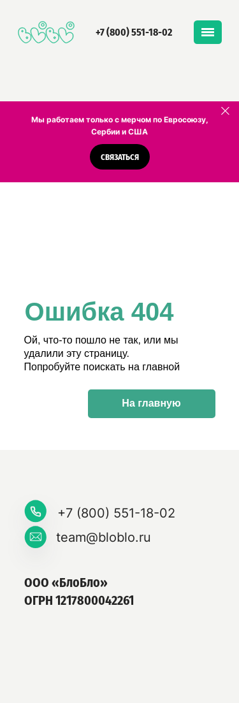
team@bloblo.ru (103, 537)
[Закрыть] (225, 111)
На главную (151, 403)
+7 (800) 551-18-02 (134, 32)
